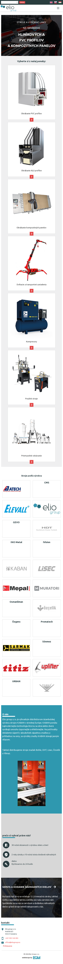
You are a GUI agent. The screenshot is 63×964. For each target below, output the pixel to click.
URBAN (16, 681)
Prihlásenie (7, 946)
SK (55, 2)
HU (60, 2)
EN (51, 2)
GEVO (16, 522)
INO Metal (16, 542)
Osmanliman (16, 601)
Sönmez (46, 641)
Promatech (47, 621)
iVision (46, 542)
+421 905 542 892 (11, 938)
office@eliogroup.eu (12, 942)
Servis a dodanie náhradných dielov (26, 887)
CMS (46, 482)
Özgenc (16, 621)
